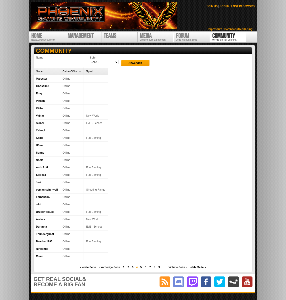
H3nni (39, 145)
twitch (192, 281)
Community (54, 50)
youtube (247, 281)
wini (38, 204)
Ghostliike (42, 86)
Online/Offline (72, 71)
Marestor (41, 78)
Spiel (93, 57)
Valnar (40, 115)
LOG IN (224, 6)
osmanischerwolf (47, 189)
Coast (39, 256)
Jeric (39, 182)
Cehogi (40, 130)
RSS (165, 281)
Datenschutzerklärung (238, 29)
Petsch (40, 100)
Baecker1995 (44, 241)
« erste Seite (88, 267)
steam (233, 281)
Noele (39, 160)
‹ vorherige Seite (109, 267)
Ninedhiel (42, 248)
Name (39, 57)
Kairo (39, 137)
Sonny (40, 152)
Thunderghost (45, 234)
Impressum (215, 29)
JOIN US (212, 6)
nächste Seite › (177, 267)
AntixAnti (42, 167)
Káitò (39, 108)
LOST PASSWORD (243, 6)
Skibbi (40, 123)
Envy (39, 93)
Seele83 (41, 174)
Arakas (40, 219)
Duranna (41, 226)
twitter (219, 281)
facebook (206, 281)
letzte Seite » (198, 267)
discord (178, 281)
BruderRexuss (45, 211)
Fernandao (43, 197)
